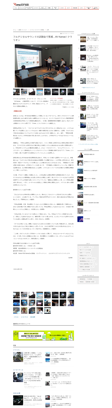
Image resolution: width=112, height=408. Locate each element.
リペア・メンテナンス (42, 8)
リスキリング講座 (88, 8)
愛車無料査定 (82, 279)
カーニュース (22, 7)
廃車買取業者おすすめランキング (87, 261)
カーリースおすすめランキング (86, 247)
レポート (81, 7)
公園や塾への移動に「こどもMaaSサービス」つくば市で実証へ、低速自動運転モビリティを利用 (67, 100)
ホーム (16, 7)
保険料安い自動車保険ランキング (87, 266)
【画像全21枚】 (17, 111)
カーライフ (36, 7)
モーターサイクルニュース (29, 8)
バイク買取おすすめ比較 (85, 269)
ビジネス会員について (95, 8)
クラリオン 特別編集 (57, 98)
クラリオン (16, 317)
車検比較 (82, 281)
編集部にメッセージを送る (68, 107)
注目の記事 (32, 317)
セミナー (68, 7)
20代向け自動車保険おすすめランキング (88, 263)
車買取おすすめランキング (85, 255)
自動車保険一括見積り (90, 281)
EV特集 (49, 7)
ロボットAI (55, 8)
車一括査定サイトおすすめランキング (88, 258)
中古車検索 (90, 279)
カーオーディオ (24, 317)
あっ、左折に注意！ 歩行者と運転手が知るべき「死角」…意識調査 (62, 102)
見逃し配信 (75, 7)
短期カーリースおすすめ (85, 252)
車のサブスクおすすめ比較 (85, 249)
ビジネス (62, 7)
